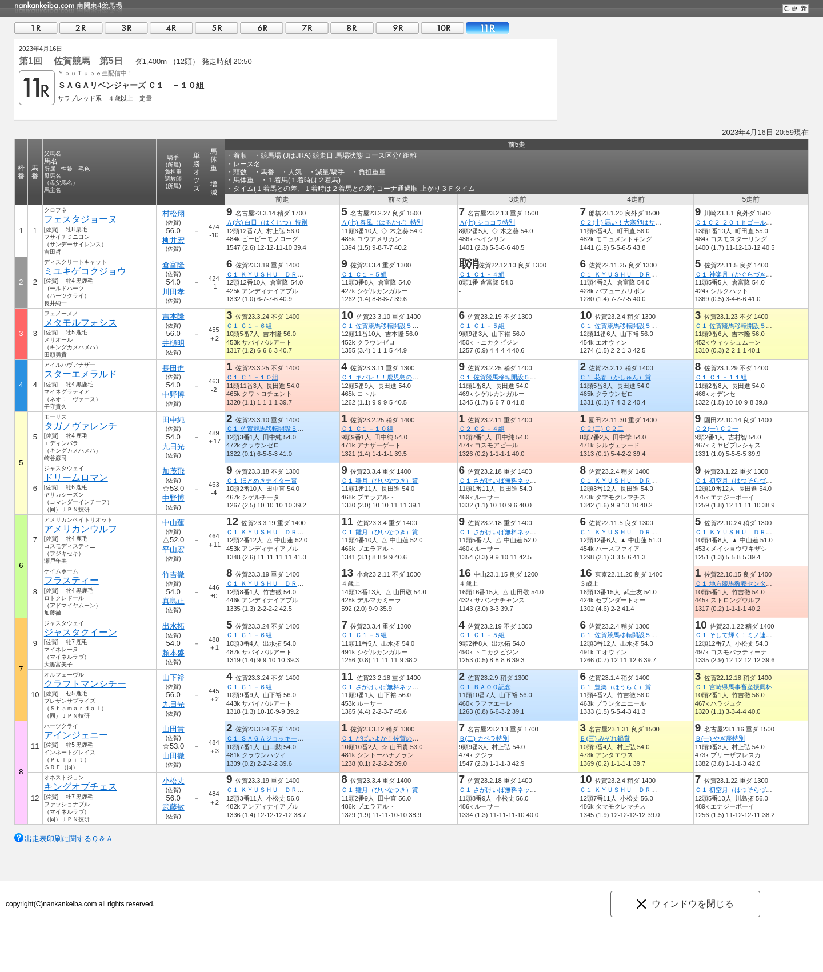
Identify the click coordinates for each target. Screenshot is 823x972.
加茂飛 (173, 471)
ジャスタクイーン (80, 632)
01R (36, 28)
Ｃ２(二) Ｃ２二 (602, 428)
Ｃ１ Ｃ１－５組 (364, 274)
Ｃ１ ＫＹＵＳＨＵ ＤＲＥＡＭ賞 (274, 274)
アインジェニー (76, 735)
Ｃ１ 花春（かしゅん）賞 (615, 377)
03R (126, 28)
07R (307, 28)
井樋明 (173, 343)
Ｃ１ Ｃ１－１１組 (721, 377)
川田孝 (173, 291)
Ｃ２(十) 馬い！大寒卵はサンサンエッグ (636, 222)
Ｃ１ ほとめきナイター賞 (261, 480)
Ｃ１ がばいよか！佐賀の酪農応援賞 (392, 738)
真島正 (173, 601)
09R (397, 28)
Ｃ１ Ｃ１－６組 (249, 325)
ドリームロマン (76, 477)
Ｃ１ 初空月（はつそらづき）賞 (740, 480)
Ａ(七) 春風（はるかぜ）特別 (382, 222)
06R (261, 28)
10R (442, 28)
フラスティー (71, 580)
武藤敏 (173, 807)
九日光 (173, 446)
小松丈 (173, 781)
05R (216, 28)
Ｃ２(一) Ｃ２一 (717, 428)
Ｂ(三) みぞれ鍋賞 (605, 738)
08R (352, 28)
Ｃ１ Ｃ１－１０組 (252, 377)
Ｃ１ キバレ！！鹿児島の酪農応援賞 (392, 377)
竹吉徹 (173, 574)
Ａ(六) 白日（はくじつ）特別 (267, 222)
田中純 (173, 419)
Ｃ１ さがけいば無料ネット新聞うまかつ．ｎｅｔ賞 (532, 480)
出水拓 (173, 626)
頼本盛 (173, 653)
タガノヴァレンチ (80, 426)
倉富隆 (173, 265)
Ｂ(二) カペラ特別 (484, 738)
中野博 (173, 394)
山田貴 (173, 729)
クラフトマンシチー (85, 684)
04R (171, 28)
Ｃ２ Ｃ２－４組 (482, 428)
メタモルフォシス (80, 322)
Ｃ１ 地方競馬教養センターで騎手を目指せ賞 (758, 583)
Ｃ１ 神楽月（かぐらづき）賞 (736, 274)
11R (487, 28)
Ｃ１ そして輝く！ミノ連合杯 (736, 634)
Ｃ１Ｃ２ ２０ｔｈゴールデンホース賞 (749, 222)
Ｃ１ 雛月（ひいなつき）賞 (379, 480)
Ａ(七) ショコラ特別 (487, 222)
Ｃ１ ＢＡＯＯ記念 (485, 686)
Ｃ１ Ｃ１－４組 (482, 274)
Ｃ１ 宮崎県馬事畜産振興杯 (733, 686)
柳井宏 (173, 240)
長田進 (173, 368)
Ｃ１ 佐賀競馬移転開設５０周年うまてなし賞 (405, 325)
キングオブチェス (80, 786)
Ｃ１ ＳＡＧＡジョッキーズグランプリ (280, 738)
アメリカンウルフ (80, 529)
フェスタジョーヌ (80, 219)
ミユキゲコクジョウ (85, 271)
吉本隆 (173, 316)
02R (81, 28)
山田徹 (173, 755)
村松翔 (173, 213)
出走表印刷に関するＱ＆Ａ (69, 838)
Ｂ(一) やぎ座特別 (720, 738)
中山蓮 (173, 522)
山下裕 (173, 677)
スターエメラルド (80, 374)
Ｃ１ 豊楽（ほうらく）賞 (615, 686)
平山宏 (173, 549)
